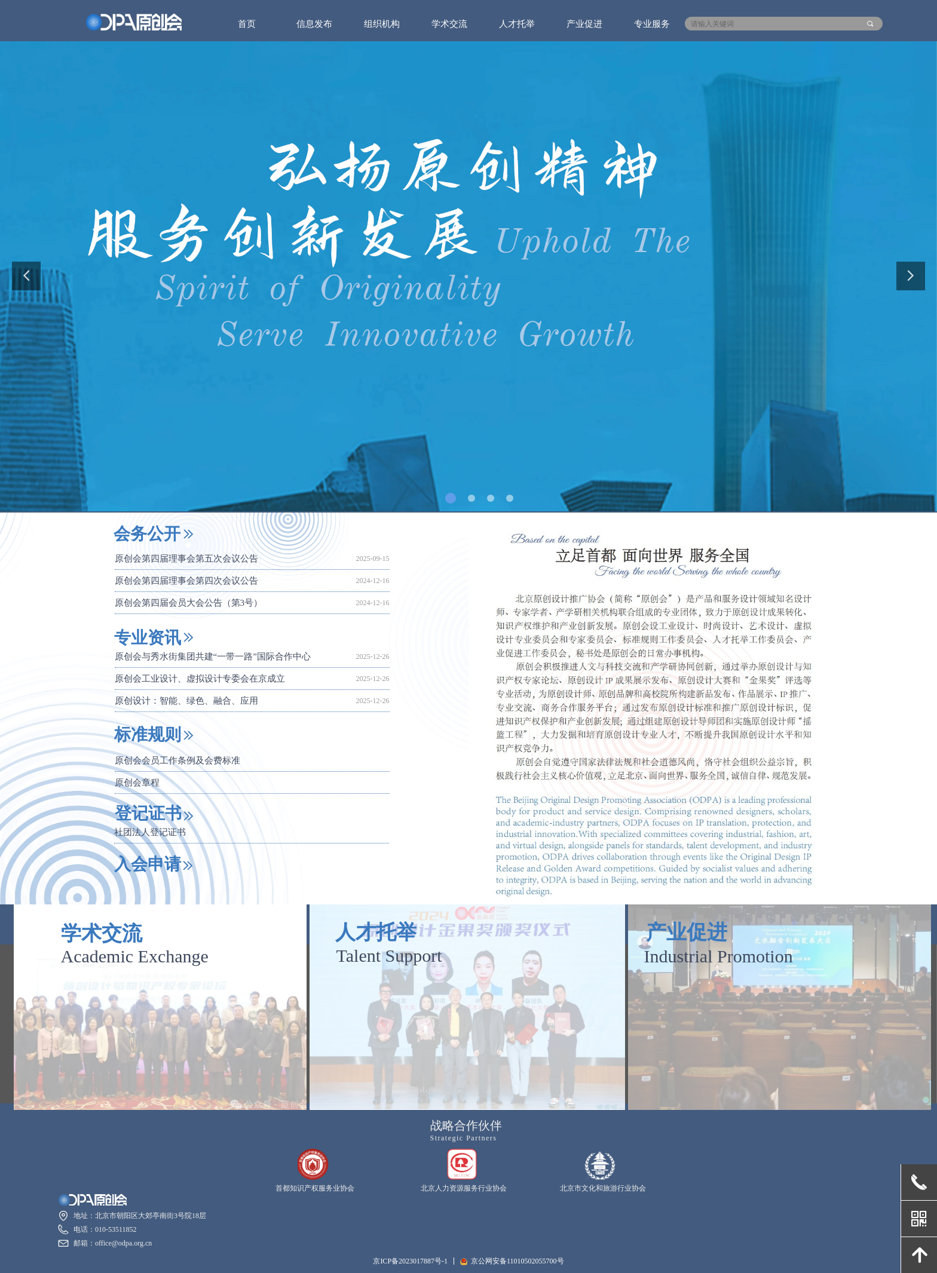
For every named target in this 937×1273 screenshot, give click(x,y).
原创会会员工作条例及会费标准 (177, 761)
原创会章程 (137, 784)
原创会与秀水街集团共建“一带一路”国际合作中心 (213, 657)
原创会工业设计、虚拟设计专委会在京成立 (200, 680)
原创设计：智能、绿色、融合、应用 (186, 702)
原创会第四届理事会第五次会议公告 (186, 560)
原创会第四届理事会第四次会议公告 (186, 582)
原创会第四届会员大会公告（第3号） (189, 604)
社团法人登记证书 (150, 832)
